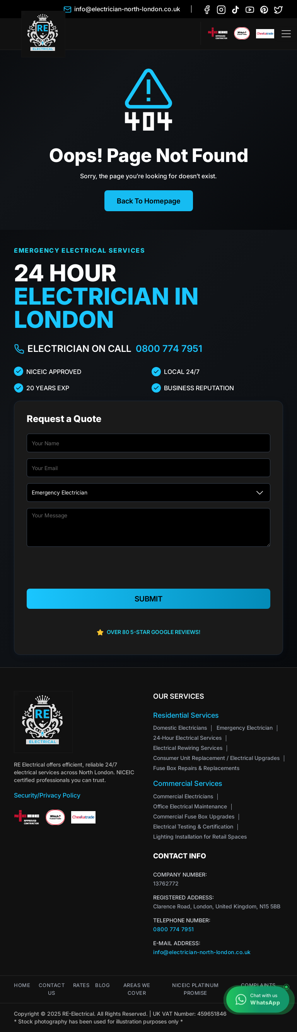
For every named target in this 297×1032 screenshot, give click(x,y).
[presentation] (148, 568)
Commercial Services (187, 783)
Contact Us (52, 989)
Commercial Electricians (183, 796)
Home (22, 985)
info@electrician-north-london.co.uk (202, 952)
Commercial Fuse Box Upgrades (193, 816)
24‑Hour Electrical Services (187, 737)
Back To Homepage (149, 200)
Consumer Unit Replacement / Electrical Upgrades (216, 758)
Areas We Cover (136, 989)
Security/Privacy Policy (47, 795)
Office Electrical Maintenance (190, 806)
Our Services (178, 696)
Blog (102, 985)
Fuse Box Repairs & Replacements (196, 768)
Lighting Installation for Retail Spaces (200, 836)
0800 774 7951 (169, 348)
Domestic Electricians (180, 727)
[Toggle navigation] (286, 33)
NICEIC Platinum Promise (195, 989)
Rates (81, 985)
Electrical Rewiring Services (187, 747)
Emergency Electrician (245, 727)
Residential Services (186, 715)
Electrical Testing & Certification (193, 826)
